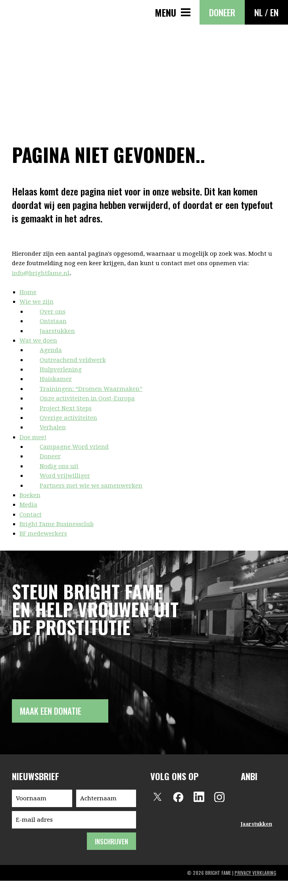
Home (27, 292)
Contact (30, 514)
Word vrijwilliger (65, 475)
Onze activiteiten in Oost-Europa (87, 398)
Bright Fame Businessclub (56, 524)
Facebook (178, 798)
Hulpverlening (61, 369)
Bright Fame (20, 19)
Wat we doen (38, 340)
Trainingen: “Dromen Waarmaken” (91, 388)
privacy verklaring (255, 874)
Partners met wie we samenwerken (91, 485)
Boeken (29, 495)
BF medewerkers (43, 533)
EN (274, 12)
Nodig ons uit (59, 466)
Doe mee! (32, 437)
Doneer (222, 12)
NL (258, 12)
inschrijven (111, 843)
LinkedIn (199, 798)
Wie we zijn (36, 301)
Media (28, 504)
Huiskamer (56, 379)
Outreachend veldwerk (73, 360)
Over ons (52, 311)
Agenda (51, 350)
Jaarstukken (57, 331)
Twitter (157, 798)
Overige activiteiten (68, 417)
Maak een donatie (53, 711)
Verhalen (53, 427)
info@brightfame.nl (40, 273)
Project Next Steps (66, 408)
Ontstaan (53, 321)
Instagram (219, 798)
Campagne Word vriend (74, 446)
